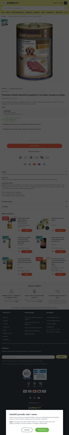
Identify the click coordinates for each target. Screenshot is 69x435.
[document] (35, 423)
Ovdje (11, 421)
